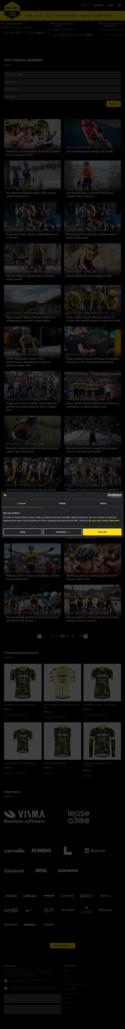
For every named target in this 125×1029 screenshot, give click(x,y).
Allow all (102, 532)
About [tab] (103, 503)
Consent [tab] (22, 503)
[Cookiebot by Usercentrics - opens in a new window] (109, 496)
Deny (22, 532)
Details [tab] (62, 503)
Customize (62, 532)
